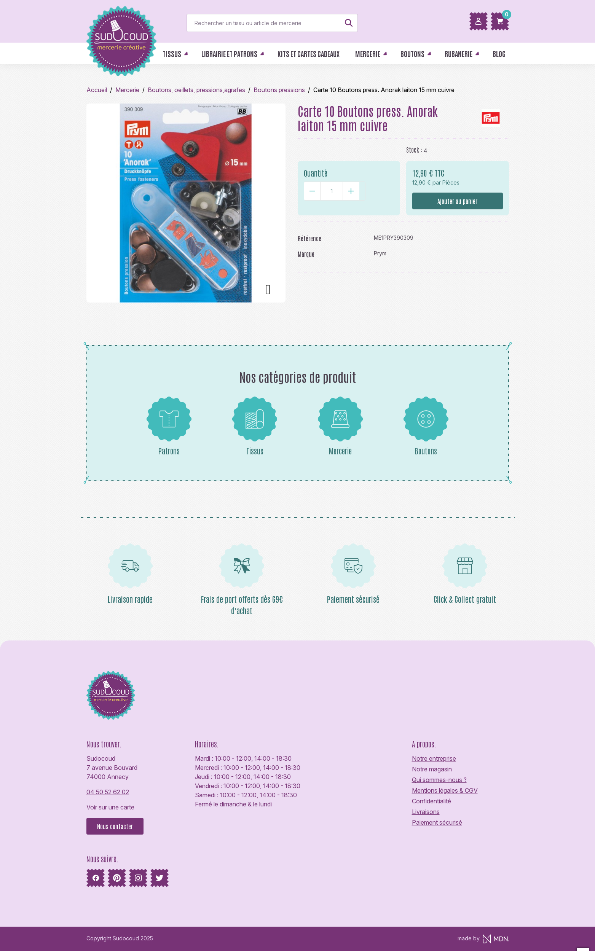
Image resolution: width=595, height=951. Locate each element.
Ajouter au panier (457, 201)
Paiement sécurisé (437, 822)
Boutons (426, 426)
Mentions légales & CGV (445, 790)
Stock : (414, 149)
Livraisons (426, 812)
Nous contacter (115, 826)
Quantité (315, 173)
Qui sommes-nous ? (439, 780)
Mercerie (340, 426)
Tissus (255, 426)
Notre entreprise (434, 758)
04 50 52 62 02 (107, 792)
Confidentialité (431, 801)
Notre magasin (432, 769)
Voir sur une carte (110, 807)
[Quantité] (331, 191)
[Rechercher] (272, 23)
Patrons (169, 426)
